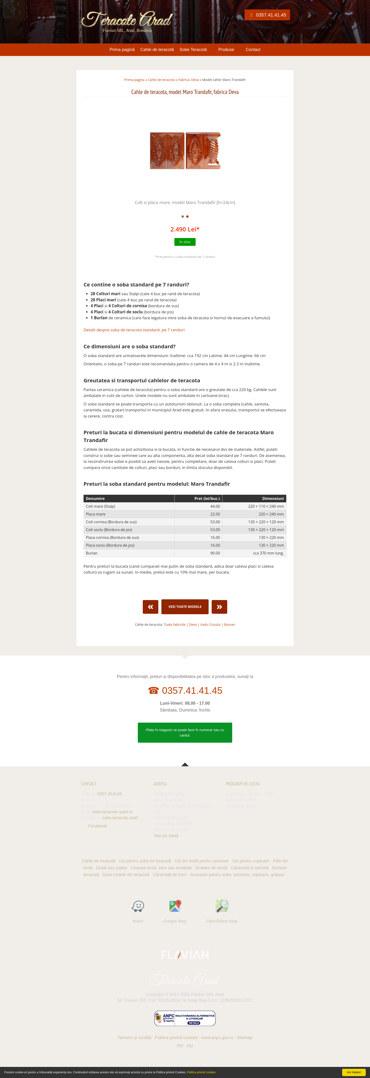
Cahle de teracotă (157, 49)
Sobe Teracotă (193, 49)
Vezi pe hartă (166, 835)
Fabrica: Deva (188, 79)
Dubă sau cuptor (111, 867)
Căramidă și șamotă (250, 867)
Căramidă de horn (170, 874)
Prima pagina (134, 79)
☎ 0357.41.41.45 (185, 690)
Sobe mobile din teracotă (125, 874)
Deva (193, 624)
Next (280, 156)
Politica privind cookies (176, 1035)
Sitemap (244, 1035)
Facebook (97, 826)
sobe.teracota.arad (120, 817)
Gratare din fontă (211, 867)
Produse (226, 49)
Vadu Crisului (210, 624)
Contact (253, 49)
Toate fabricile (174, 624)
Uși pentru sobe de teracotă (145, 861)
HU (190, 1043)
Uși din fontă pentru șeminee (202, 861)
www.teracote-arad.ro (112, 812)
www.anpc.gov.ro (217, 1035)
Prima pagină (122, 49)
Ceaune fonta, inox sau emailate (161, 867)
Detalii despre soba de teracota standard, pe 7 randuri (134, 329)
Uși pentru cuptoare (250, 861)
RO (180, 1043)
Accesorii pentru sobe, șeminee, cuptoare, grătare (237, 874)
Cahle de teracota (161, 79)
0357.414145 (109, 794)
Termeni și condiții (134, 1035)
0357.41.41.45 (267, 14)
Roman (229, 624)
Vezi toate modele (185, 606)
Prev (89, 156)
